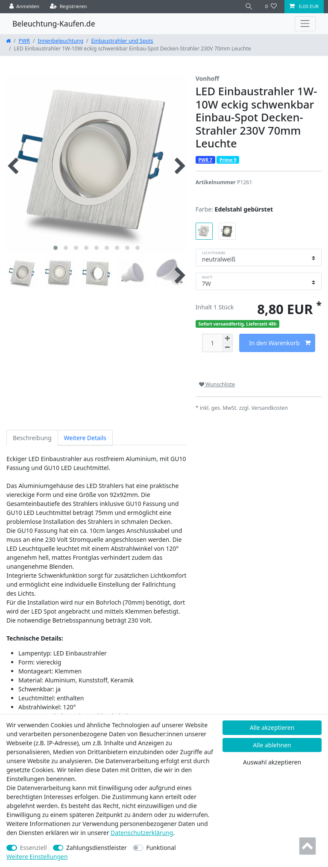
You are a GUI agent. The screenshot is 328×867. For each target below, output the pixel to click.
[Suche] (249, 6)
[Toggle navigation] (305, 23)
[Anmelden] (24, 6)
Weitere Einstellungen (37, 856)
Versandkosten (269, 407)
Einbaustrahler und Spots (122, 40)
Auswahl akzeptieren (272, 762)
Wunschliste (217, 384)
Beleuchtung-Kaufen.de (53, 23)
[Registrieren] (68, 6)
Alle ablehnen (272, 745)
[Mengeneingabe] (212, 343)
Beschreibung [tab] (32, 438)
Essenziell (33, 847)
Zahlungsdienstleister (96, 847)
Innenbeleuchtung (60, 40)
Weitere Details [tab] (85, 438)
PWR (24, 40)
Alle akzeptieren (272, 727)
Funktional (161, 847)
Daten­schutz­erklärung (142, 833)
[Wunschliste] (271, 6)
